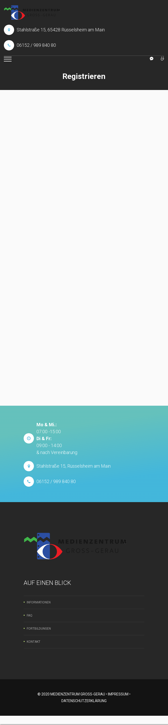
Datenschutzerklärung (84, 701)
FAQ (29, 615)
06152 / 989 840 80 (36, 45)
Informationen (39, 602)
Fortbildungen (39, 628)
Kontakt (33, 642)
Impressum (118, 694)
